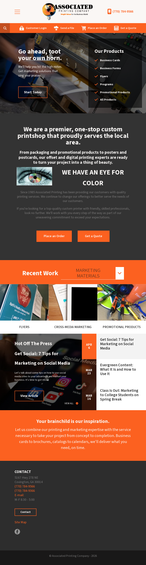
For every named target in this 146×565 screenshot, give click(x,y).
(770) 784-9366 (25, 491)
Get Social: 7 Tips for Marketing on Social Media (117, 344)
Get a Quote (128, 28)
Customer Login (36, 28)
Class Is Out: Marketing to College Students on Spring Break (119, 395)
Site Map (20, 522)
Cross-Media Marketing (73, 327)
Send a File (67, 28)
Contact (25, 512)
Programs (106, 84)
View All (69, 403)
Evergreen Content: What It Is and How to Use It (118, 369)
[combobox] (10, 28)
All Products (108, 100)
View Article (29, 396)
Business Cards (110, 60)
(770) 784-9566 (123, 11)
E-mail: (19, 495)
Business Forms (110, 68)
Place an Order (97, 28)
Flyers (104, 76)
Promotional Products (115, 92)
